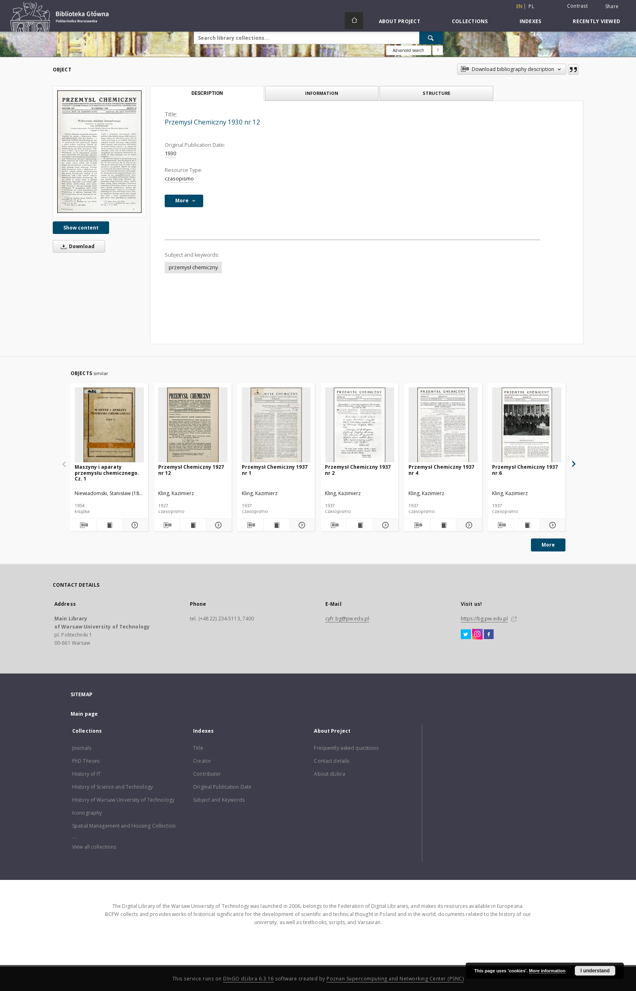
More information (547, 970)
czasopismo (179, 178)
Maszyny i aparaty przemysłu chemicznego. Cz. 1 (107, 472)
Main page (84, 713)
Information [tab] (321, 93)
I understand (595, 971)
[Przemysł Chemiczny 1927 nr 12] (193, 425)
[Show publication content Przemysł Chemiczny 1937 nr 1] (276, 525)
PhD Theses (85, 760)
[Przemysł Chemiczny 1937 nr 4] (443, 425)
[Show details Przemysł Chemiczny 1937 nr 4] (468, 525)
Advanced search (408, 50)
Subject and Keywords (219, 799)
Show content (81, 227)
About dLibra (329, 773)
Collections (470, 21)
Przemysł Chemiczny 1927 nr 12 (191, 469)
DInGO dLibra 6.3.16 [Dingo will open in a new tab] (248, 978)
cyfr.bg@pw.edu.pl (347, 618)
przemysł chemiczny (193, 267)
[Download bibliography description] (83, 525)
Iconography (87, 812)
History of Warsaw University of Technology (123, 799)
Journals (81, 747)
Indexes (530, 21)
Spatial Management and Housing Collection (124, 825)
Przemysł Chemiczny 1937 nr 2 (358, 469)
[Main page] (354, 20)
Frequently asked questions (346, 747)
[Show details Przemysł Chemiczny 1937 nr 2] (384, 525)
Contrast (577, 5)
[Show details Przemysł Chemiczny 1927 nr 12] (217, 525)
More (548, 544)
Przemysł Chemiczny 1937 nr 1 (274, 469)
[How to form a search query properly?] (437, 50)
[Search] (431, 37)
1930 (170, 153)
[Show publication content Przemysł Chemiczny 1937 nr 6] (526, 525)
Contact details (331, 760)
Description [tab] (207, 93)
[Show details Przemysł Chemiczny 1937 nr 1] (301, 525)
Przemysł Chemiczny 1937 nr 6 (525, 469)
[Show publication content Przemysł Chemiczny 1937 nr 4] (443, 525)
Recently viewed (596, 21)
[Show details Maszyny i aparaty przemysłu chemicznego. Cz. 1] (134, 525)
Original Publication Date (222, 786)
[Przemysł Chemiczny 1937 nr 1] (276, 425)
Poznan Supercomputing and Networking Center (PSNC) (395, 978)
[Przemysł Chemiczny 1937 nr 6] (526, 425)
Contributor (207, 773)
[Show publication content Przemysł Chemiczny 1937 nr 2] (359, 525)
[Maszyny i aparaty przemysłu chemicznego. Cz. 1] (109, 425)
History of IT (86, 773)
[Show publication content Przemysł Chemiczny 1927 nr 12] (193, 525)
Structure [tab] (436, 93)
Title (198, 747)
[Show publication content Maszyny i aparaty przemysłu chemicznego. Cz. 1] (109, 525)
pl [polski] (531, 6)
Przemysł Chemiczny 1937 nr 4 (441, 469)
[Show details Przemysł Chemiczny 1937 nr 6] (551, 525)
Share (612, 6)
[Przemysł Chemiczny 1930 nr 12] (99, 151)
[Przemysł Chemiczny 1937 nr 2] (359, 425)
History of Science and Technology (112, 786)
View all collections (94, 846)
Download (76, 246)
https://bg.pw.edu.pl (484, 618)
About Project (399, 21)
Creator (202, 760)
